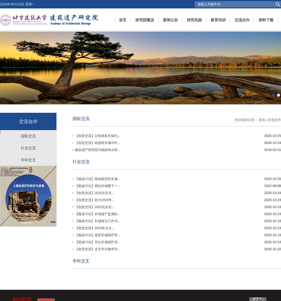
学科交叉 (28, 160)
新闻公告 (170, 20)
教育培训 (218, 20)
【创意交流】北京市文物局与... (97, 249)
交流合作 (242, 20)
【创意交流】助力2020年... (95, 200)
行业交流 (28, 148)
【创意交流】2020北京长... (95, 207)
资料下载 (266, 20)
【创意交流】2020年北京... (95, 228)
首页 (122, 20)
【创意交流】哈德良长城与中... (97, 143)
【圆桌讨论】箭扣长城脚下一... (97, 186)
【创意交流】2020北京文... (95, 193)
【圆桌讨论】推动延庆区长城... (97, 179)
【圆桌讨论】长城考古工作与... (97, 221)
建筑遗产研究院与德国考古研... (97, 150)
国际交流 (28, 136)
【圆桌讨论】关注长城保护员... (97, 242)
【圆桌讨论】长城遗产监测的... (97, 214)
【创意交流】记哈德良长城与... (97, 136)
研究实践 (194, 20)
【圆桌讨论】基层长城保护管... (97, 235)
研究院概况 (144, 20)
